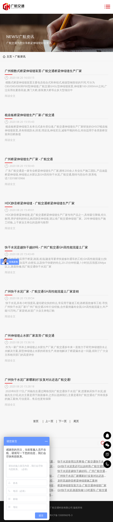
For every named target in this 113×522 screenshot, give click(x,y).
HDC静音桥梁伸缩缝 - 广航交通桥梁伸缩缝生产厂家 (40, 203)
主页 (9, 56)
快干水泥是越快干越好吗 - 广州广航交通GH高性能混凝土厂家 (46, 247)
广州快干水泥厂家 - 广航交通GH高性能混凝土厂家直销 (42, 291)
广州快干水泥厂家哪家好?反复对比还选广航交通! (38, 379)
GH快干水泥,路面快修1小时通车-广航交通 (82, 490)
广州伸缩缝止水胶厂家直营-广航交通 (29, 335)
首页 (35, 421)
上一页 (49, 421)
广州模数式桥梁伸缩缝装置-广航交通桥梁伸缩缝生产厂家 (43, 71)
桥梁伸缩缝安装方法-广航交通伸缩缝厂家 (81, 485)
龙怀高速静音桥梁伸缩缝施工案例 (77, 480)
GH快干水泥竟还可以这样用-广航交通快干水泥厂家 (82, 466)
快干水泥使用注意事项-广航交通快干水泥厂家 (82, 461)
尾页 (76, 421)
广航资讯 (20, 56)
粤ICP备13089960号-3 (61, 515)
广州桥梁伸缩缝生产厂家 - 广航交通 (29, 159)
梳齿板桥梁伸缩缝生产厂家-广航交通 (29, 115)
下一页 (63, 421)
